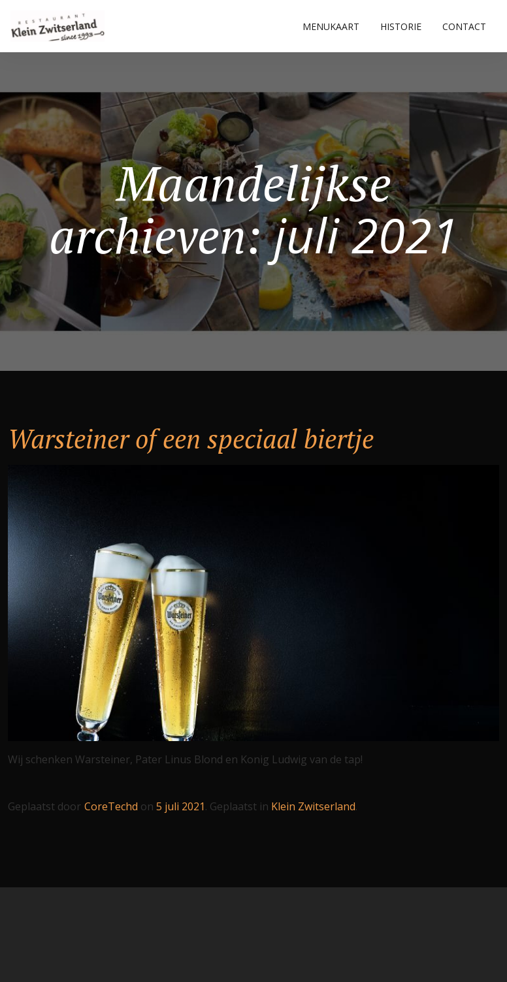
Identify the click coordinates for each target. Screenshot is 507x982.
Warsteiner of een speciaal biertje (191, 438)
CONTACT (464, 26)
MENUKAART (331, 26)
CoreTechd (111, 806)
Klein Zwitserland (313, 806)
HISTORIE (400, 26)
